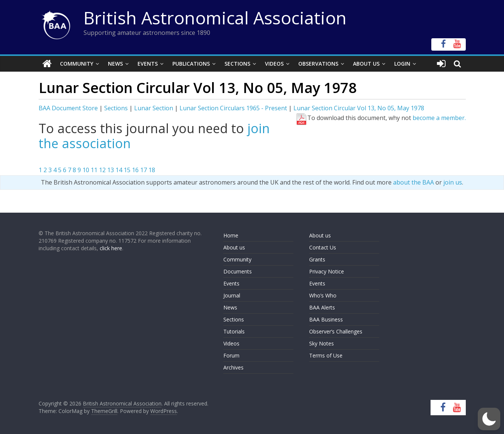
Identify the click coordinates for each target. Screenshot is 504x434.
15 (127, 170)
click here (111, 248)
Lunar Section (153, 108)
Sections (237, 63)
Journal (231, 295)
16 (135, 170)
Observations (318, 63)
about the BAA (413, 182)
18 (151, 170)
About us (234, 247)
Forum (231, 355)
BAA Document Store (68, 108)
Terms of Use (325, 355)
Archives (233, 367)
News (115, 63)
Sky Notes (321, 343)
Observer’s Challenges (335, 331)
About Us (366, 63)
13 (110, 170)
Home (230, 235)
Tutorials (234, 331)
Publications (191, 63)
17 (143, 170)
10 (85, 170)
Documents (237, 271)
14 (118, 170)
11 (94, 170)
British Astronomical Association (215, 17)
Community (76, 63)
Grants (317, 259)
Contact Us (322, 247)
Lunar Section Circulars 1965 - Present (233, 108)
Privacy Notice (326, 271)
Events (148, 63)
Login (402, 63)
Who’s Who (322, 295)
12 (102, 170)
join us (452, 182)
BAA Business (326, 319)
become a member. (439, 118)
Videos (274, 63)
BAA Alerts (322, 307)
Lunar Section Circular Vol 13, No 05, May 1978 (358, 108)
